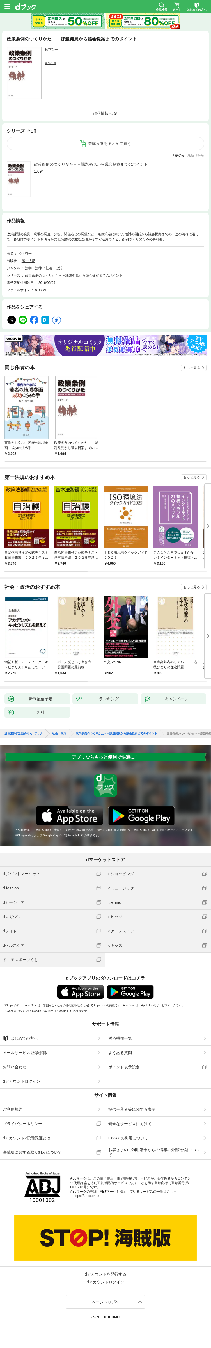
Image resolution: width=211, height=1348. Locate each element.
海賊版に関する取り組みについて (32, 1152)
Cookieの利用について (128, 1138)
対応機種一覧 (120, 1038)
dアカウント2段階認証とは (27, 1138)
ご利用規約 (12, 1109)
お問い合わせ (14, 1067)
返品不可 (50, 63)
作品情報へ (103, 113)
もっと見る (191, 368)
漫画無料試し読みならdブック (23, 733)
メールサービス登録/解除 (25, 1052)
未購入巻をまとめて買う (109, 143)
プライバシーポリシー (22, 1123)
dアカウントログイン (21, 1081)
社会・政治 (54, 268)
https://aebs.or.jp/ (86, 1196)
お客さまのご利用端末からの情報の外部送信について (153, 1152)
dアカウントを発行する (105, 1274)
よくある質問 (120, 1052)
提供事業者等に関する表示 (131, 1109)
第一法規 (28, 261)
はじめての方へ (20, 1038)
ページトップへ (105, 1302)
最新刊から (195, 155)
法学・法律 (33, 268)
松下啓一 (51, 50)
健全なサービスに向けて (130, 1123)
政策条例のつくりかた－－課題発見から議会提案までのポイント (91, 164)
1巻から (179, 155)
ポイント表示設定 (124, 1067)
